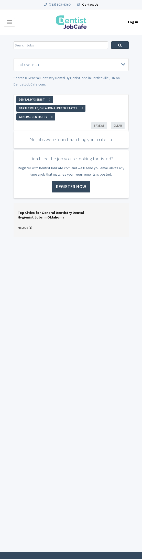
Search (120, 45)
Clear (118, 125)
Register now (71, 186)
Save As (99, 125)
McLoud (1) (25, 227)
